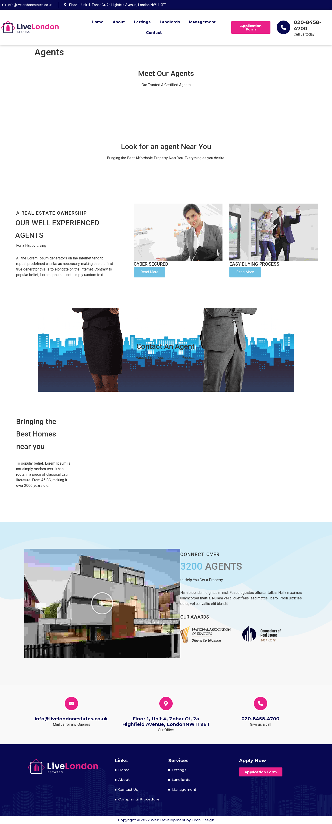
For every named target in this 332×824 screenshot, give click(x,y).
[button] (250, 27)
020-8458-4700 (307, 25)
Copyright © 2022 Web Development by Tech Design (166, 820)
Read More (149, 272)
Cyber (151, 264)
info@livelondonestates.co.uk (71, 719)
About (119, 22)
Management (202, 22)
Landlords (170, 22)
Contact (154, 32)
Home (98, 22)
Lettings (142, 22)
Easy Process (254, 264)
